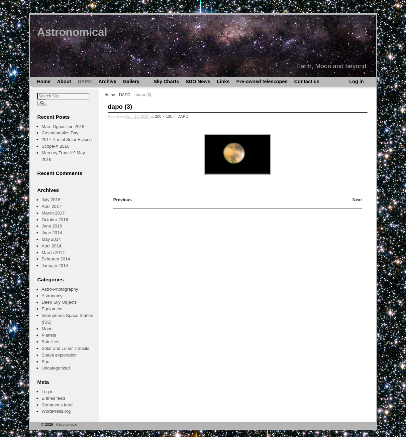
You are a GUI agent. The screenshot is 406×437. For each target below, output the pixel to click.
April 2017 (51, 206)
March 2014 (53, 252)
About (64, 81)
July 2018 (51, 199)
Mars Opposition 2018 (63, 126)
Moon (47, 328)
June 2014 (52, 232)
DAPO (85, 81)
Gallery (133, 82)
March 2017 (53, 213)
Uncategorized (56, 367)
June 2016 (52, 225)
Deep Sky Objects (59, 302)
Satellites (50, 341)
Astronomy (52, 295)
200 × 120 (163, 116)
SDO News (198, 81)
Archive (107, 81)
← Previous (120, 199)
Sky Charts (166, 81)
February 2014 (56, 258)
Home (44, 81)
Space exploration (59, 355)
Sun (45, 361)
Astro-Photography (60, 289)
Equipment (52, 308)
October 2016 (55, 219)
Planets (49, 335)
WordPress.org (56, 411)
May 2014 (51, 239)
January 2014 (55, 265)
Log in (356, 81)
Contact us (306, 81)
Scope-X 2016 (55, 146)
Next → (360, 199)
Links (223, 81)
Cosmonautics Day (60, 132)
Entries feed (53, 398)
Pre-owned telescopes (261, 81)
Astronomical (72, 32)
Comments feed (57, 404)
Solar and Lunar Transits (65, 348)
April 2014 (51, 245)
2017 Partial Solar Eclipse (67, 139)
